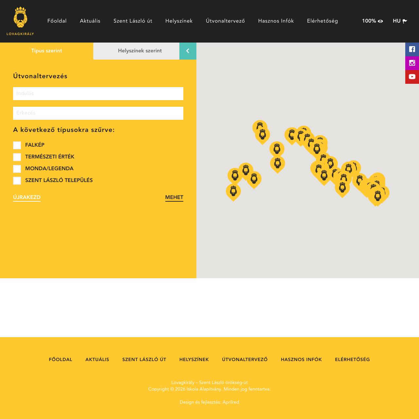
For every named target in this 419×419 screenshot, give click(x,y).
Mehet (174, 197)
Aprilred (231, 402)
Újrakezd (27, 197)
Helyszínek (179, 21)
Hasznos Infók (276, 21)
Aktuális (90, 21)
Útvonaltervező (225, 21)
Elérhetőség (322, 21)
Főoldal (57, 21)
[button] (342, 189)
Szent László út (133, 21)
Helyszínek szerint (140, 51)
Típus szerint (46, 51)
